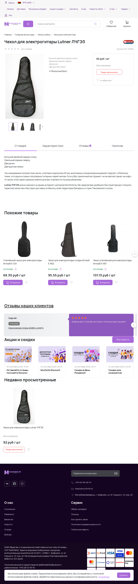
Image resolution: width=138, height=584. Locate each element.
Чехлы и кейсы (44, 34)
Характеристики (52, 146)
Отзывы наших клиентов (29, 305)
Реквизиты (9, 514)
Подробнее (103, 576)
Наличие (117, 146)
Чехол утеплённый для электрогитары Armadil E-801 (112, 262)
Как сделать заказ (79, 519)
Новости (8, 524)
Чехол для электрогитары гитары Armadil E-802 (69, 262)
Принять (123, 575)
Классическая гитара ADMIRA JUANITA (26, 328)
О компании (9, 509)
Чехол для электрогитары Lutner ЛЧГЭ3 (23, 427)
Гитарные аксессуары (24, 34)
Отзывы (85, 146)
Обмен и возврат (79, 509)
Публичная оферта (80, 529)
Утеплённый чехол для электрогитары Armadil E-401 (22, 262)
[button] (42, 126)
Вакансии (8, 519)
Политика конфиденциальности (86, 524)
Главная (8, 34)
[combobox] (67, 24)
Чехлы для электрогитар (65, 34)
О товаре (20, 146)
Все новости (123, 339)
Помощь (75, 514)
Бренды (8, 534)
